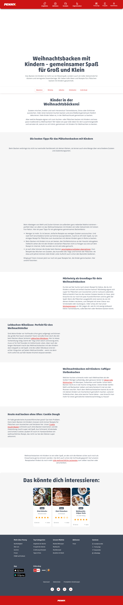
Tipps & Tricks (37, 553)
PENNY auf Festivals (19, 556)
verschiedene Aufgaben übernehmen (76, 249)
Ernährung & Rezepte (39, 550)
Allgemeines (39, 90)
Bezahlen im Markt (58, 553)
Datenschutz (56, 582)
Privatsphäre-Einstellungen (72, 582)
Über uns (16, 547)
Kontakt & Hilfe (97, 544)
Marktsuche (56, 547)
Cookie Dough (83, 90)
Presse (16, 553)
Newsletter (96, 550)
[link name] (19, 570)
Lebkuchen (61, 90)
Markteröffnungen (58, 544)
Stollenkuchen (72, 90)
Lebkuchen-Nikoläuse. (39, 338)
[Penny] (61, 600)
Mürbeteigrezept (69, 306)
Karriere (16, 550)
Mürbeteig (50, 90)
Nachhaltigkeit (18, 544)
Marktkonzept (57, 550)
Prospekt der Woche (39, 547)
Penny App (96, 547)
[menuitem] (44, 4)
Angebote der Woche (39, 544)
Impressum (46, 582)
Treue (74, 544)
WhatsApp (96, 553)
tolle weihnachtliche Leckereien (65, 460)
